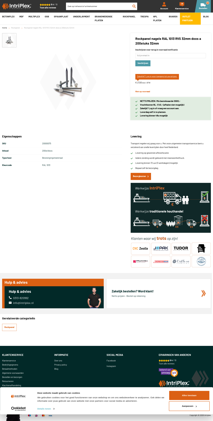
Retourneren (8, 381)
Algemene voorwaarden (13, 373)
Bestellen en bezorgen (12, 377)
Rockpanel (15, 28)
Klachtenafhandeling (11, 385)
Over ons (58, 361)
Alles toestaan (189, 402)
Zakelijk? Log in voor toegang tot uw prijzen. (157, 76)
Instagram (111, 366)
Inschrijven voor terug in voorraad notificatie (156, 50)
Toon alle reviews (48, 8)
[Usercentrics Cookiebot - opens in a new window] (18, 415)
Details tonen (44, 415)
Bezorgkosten (141, 176)
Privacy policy (60, 365)
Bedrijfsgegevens (10, 365)
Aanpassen (189, 412)
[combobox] (101, 6)
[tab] (28, 355)
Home (4, 28)
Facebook (111, 361)
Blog (56, 369)
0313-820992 (21, 298)
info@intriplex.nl (23, 303)
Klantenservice (9, 361)
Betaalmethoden (9, 369)
